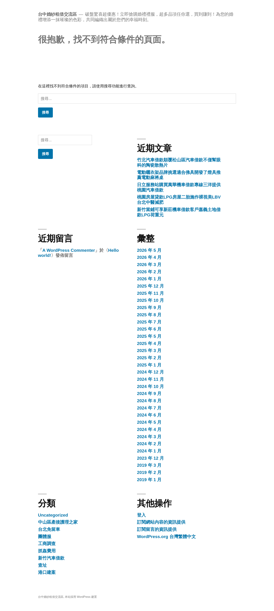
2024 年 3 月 (149, 436)
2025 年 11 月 (150, 293)
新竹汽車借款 (51, 558)
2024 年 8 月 (149, 400)
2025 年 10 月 (150, 300)
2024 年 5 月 (149, 422)
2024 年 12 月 (150, 372)
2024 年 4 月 (149, 429)
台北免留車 (49, 529)
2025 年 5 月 (149, 336)
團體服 (44, 536)
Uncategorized (53, 515)
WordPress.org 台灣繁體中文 (166, 536)
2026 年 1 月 (149, 278)
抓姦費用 (47, 550)
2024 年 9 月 (149, 393)
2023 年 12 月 (150, 458)
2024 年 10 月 (150, 386)
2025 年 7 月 (149, 322)
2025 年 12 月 (150, 286)
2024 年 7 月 (149, 408)
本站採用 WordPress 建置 (81, 596)
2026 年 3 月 (149, 264)
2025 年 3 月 (149, 350)
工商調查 (47, 543)
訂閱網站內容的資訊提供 (161, 522)
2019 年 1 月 (149, 479)
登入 (141, 515)
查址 (42, 565)
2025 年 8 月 (149, 314)
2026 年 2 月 (149, 271)
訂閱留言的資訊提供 (157, 529)
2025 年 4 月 (149, 343)
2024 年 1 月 (149, 451)
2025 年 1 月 (149, 365)
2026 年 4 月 (149, 257)
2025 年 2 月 (149, 357)
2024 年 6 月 (149, 415)
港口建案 (47, 572)
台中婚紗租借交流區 (57, 14)
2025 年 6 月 (149, 329)
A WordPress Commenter (68, 250)
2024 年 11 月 (150, 379)
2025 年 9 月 (149, 307)
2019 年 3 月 (149, 465)
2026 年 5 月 (149, 250)
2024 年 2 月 (149, 443)
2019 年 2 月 (149, 472)
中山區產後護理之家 (58, 522)
